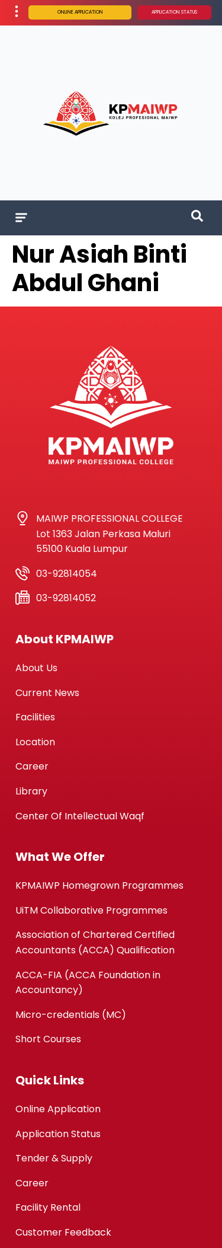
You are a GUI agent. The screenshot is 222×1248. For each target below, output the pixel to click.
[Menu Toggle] (21, 217)
